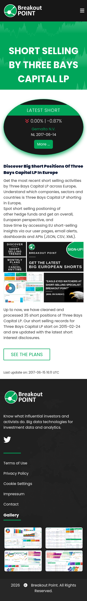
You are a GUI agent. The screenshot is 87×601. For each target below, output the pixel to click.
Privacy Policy (16, 473)
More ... (43, 144)
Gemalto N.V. (43, 129)
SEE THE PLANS (27, 354)
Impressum (14, 494)
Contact (11, 504)
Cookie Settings (17, 483)
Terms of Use (15, 463)
